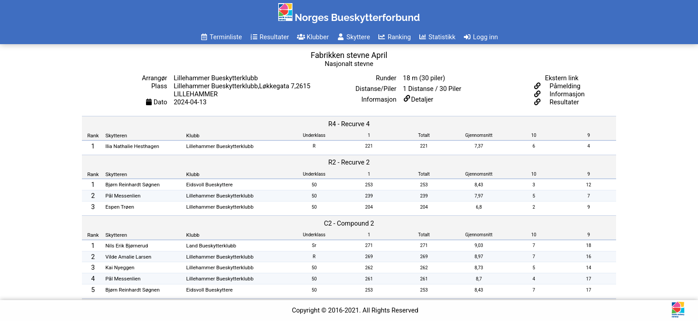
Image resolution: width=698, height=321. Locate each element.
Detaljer (422, 99)
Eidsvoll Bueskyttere (209, 184)
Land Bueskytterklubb (211, 246)
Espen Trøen (120, 207)
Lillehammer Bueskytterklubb (219, 146)
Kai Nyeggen (120, 267)
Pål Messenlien (123, 196)
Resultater (563, 102)
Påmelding (564, 86)
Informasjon (566, 94)
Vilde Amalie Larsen (128, 257)
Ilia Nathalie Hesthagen (132, 146)
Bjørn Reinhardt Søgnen (133, 184)
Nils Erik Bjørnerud (127, 246)
